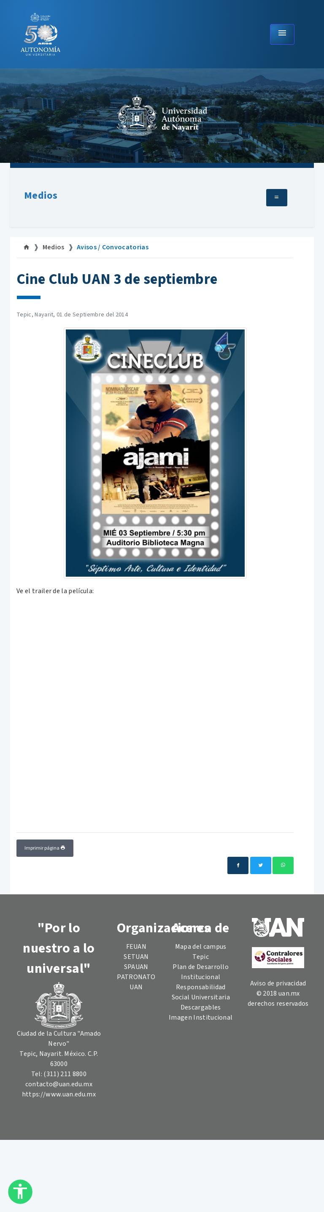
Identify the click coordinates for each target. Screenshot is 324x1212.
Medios (40, 195)
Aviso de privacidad (278, 983)
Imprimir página (44, 848)
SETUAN (136, 956)
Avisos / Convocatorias (112, 247)
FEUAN (136, 946)
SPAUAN (136, 967)
